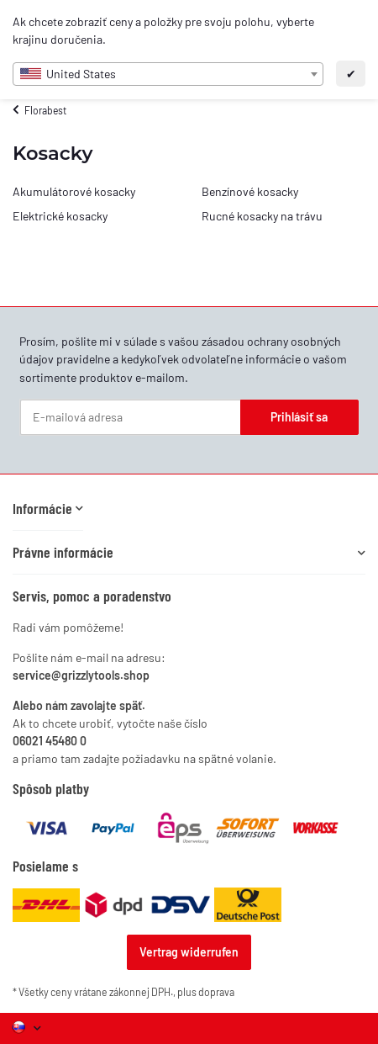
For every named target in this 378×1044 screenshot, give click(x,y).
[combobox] (168, 74)
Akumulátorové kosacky (74, 191)
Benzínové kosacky (250, 191)
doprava (216, 992)
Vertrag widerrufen (189, 952)
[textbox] (168, 74)
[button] (48, 508)
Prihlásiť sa (299, 417)
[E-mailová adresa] (130, 417)
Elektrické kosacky (60, 216)
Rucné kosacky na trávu (262, 216)
